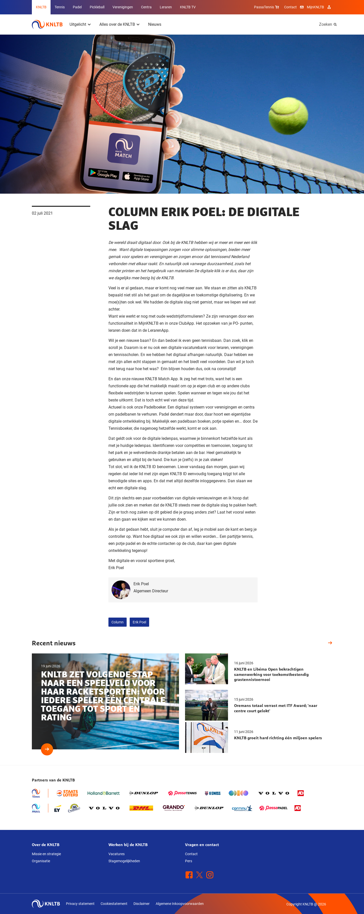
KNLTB (41, 7)
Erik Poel (139, 622)
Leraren (166, 7)
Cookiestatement (114, 904)
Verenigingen (122, 7)
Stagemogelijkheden (124, 861)
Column (117, 622)
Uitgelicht (78, 24)
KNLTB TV (188, 7)
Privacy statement (80, 904)
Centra (146, 7)
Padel (77, 7)
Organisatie (41, 861)
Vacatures (116, 854)
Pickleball (97, 7)
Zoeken (325, 24)
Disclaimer (141, 904)
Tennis (60, 7)
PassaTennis (267, 7)
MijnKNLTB (315, 7)
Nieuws (154, 24)
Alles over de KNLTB (117, 24)
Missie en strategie (46, 854)
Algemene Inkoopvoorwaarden (180, 904)
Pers (188, 861)
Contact (290, 7)
